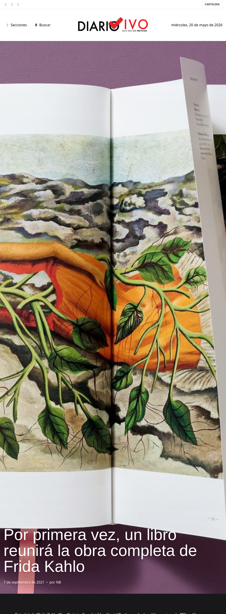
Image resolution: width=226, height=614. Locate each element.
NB (58, 582)
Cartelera (212, 4)
